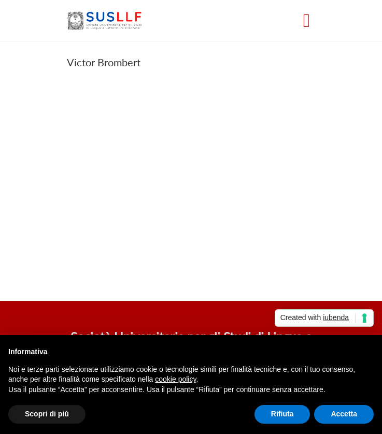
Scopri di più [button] (47, 414)
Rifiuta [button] (282, 414)
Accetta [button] (344, 414)
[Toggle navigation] (306, 20)
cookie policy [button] (175, 379)
